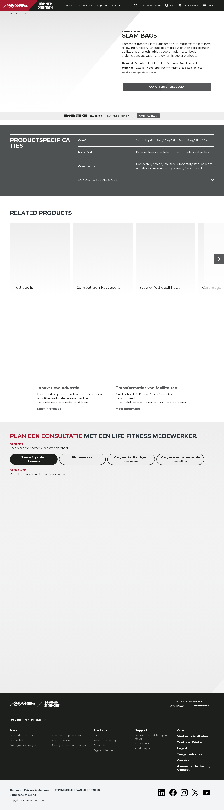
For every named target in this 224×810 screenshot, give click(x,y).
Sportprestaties (61, 740)
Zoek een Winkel (190, 742)
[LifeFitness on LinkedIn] (162, 793)
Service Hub (143, 743)
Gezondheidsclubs (21, 735)
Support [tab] (102, 5)
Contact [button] (15, 790)
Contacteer (148, 115)
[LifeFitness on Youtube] (206, 793)
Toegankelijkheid (190, 754)
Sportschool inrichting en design (151, 737)
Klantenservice (82, 457)
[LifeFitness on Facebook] (173, 793)
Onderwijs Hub (144, 748)
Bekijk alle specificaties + (139, 72)
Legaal (182, 748)
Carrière (183, 760)
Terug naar (18, 13)
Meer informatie (49, 409)
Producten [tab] (85, 5)
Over (180, 730)
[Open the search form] (169, 5)
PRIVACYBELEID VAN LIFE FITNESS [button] (77, 790)
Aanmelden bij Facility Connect (193, 768)
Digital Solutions (104, 750)
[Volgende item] (219, 259)
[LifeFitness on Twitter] (195, 793)
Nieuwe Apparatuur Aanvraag (34, 459)
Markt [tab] (70, 5)
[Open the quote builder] (188, 5)
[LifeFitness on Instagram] (184, 793)
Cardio (98, 735)
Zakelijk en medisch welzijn (69, 745)
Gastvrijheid (17, 740)
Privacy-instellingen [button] (37, 790)
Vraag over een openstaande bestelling (180, 459)
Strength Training (105, 740)
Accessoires (101, 745)
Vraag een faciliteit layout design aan (131, 459)
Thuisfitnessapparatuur (66, 735)
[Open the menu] (207, 5)
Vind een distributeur (193, 736)
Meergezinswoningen (23, 745)
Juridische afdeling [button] (23, 795)
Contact (117, 5)
